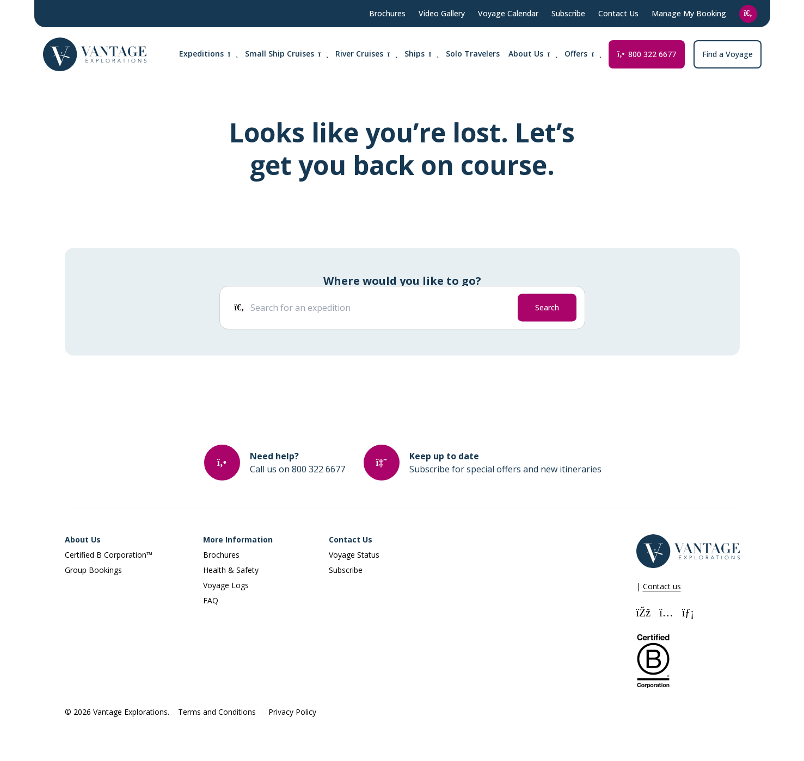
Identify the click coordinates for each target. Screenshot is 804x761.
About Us (83, 539)
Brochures (387, 13)
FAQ (210, 600)
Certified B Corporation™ (108, 555)
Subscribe (568, 13)
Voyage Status (354, 555)
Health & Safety (231, 570)
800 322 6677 (646, 54)
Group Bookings (93, 570)
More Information (238, 539)
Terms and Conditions (217, 712)
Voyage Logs (226, 585)
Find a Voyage (727, 54)
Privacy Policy (292, 712)
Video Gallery (442, 13)
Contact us (662, 586)
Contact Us (618, 13)
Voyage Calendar (508, 13)
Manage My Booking (689, 13)
